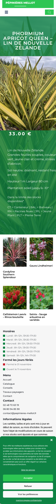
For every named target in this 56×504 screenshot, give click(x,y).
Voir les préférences (28, 494)
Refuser (28, 486)
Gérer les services (28, 470)
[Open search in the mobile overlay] (49, 12)
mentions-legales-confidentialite (29, 500)
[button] (51, 440)
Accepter (28, 478)
